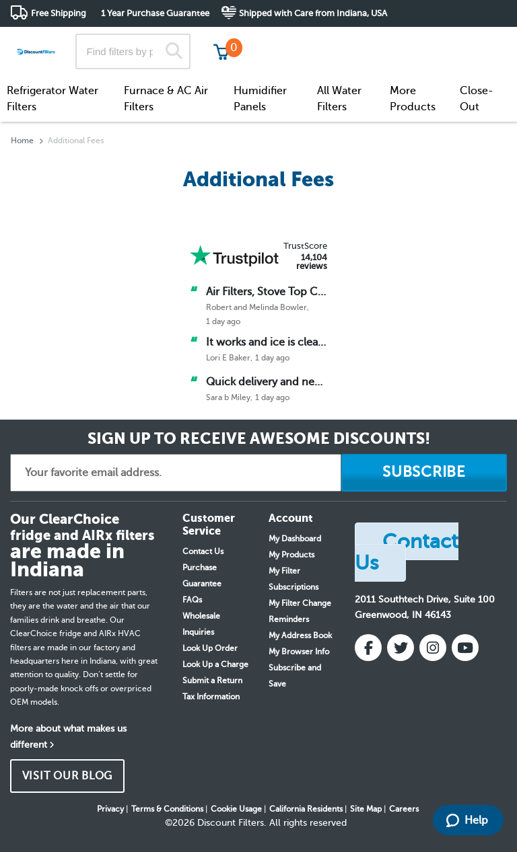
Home (22, 140)
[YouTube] (465, 647)
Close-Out (476, 99)
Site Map (366, 809)
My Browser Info (299, 651)
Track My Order (292, 40)
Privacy (110, 809)
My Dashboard (295, 538)
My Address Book (300, 635)
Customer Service (387, 40)
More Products (413, 99)
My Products (291, 554)
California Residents (306, 809)
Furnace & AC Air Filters (166, 99)
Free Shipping (58, 13)
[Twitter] (400, 647)
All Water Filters (339, 99)
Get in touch (478, 41)
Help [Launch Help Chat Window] (467, 820)
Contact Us (202, 551)
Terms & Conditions (167, 809)
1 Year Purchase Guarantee (155, 13)
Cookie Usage (236, 809)
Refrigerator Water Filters (52, 99)
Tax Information (211, 696)
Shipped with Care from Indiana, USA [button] (313, 13)
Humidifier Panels (260, 99)
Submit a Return (212, 680)
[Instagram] (432, 647)
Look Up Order (210, 648)
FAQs (192, 600)
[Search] (174, 51)
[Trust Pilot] (234, 255)
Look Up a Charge (215, 664)
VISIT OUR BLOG (67, 776)
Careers (404, 809)
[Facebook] (368, 647)
